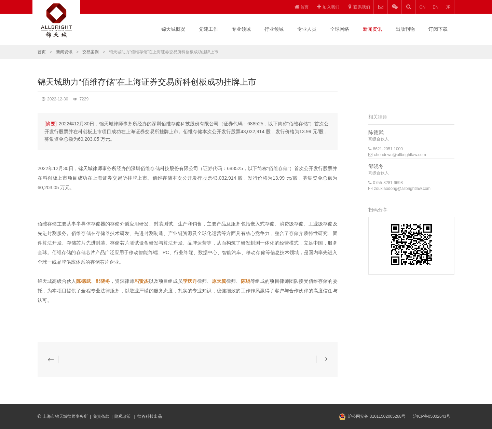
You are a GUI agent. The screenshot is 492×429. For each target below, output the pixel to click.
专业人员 (306, 29)
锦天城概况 (173, 29)
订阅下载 (438, 29)
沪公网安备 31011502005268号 (377, 416)
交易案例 (90, 52)
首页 (42, 52)
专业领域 (241, 29)
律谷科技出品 (149, 416)
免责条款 (101, 416)
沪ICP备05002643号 (431, 416)
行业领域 (274, 29)
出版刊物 (405, 29)
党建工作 (208, 29)
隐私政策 (123, 416)
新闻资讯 (372, 29)
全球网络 (339, 29)
